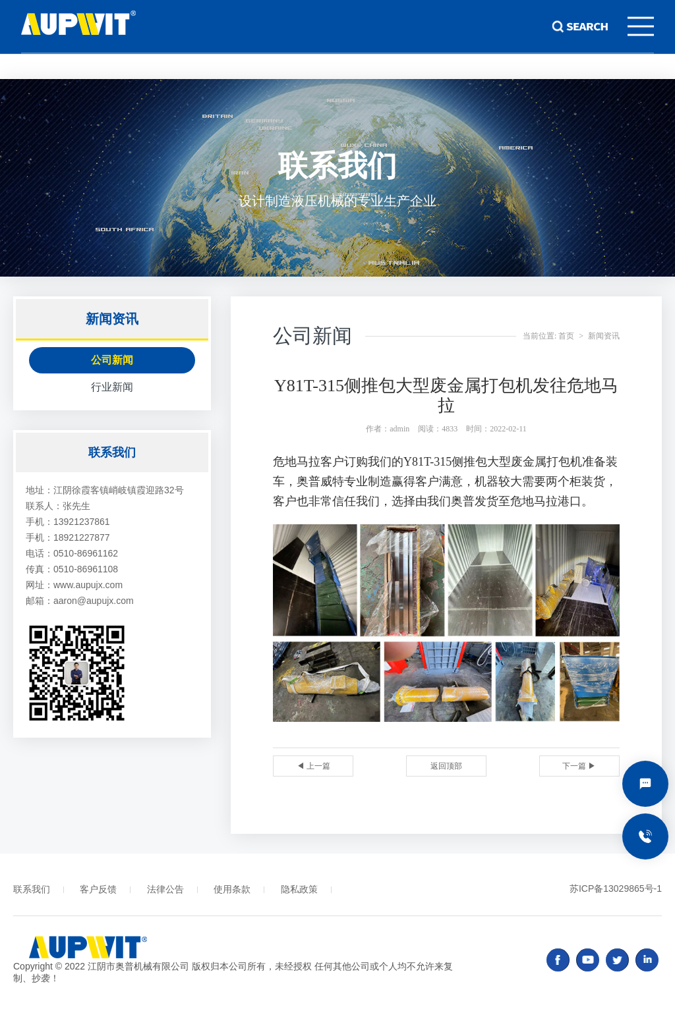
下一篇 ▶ (579, 766)
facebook (558, 959)
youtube (587, 959)
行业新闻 (112, 387)
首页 (566, 336)
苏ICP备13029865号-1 (616, 888)
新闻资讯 (604, 336)
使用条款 (232, 889)
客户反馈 (98, 889)
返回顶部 (446, 766)
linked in (647, 959)
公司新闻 (112, 360)
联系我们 (31, 889)
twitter (617, 959)
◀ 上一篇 (313, 766)
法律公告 (165, 889)
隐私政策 (299, 889)
